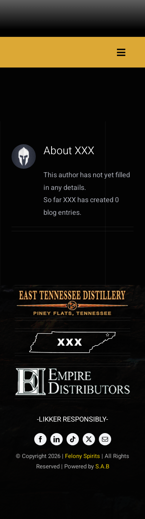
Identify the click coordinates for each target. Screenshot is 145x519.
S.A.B (102, 466)
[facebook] (40, 439)
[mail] (105, 439)
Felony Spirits (82, 456)
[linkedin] (56, 439)
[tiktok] (73, 439)
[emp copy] (73, 370)
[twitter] (89, 439)
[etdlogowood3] (73, 291)
